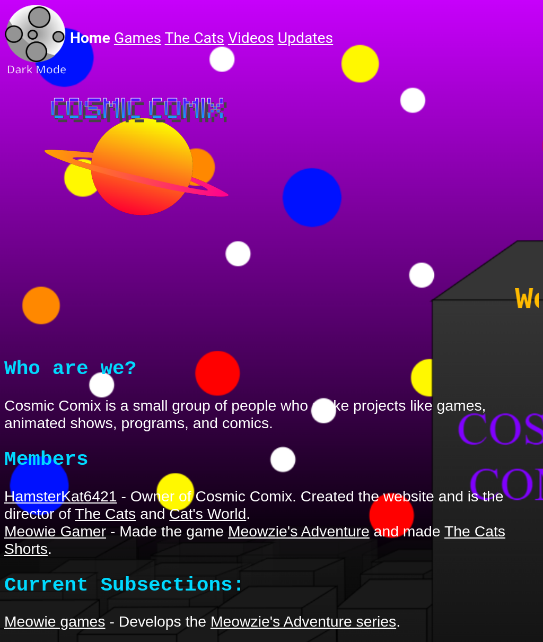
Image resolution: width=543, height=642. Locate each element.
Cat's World (207, 521)
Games (137, 38)
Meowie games (55, 628)
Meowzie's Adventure (299, 538)
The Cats (194, 38)
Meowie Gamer (55, 538)
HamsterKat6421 (60, 503)
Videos (251, 38)
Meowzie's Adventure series (303, 628)
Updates (306, 38)
